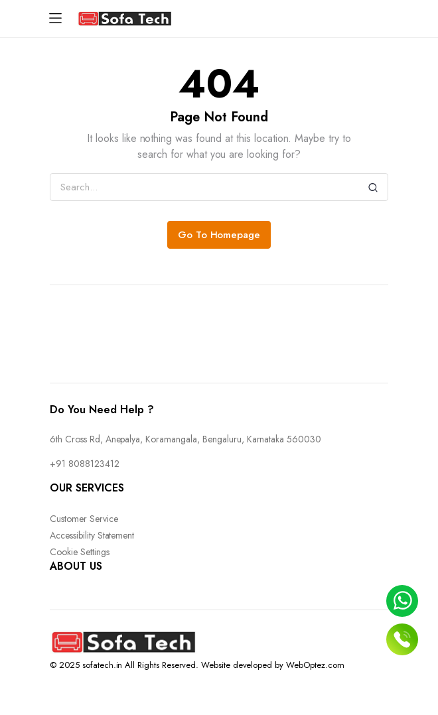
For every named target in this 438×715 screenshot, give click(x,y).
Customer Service (84, 518)
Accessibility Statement (92, 535)
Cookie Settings (80, 551)
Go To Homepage (219, 235)
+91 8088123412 (84, 463)
